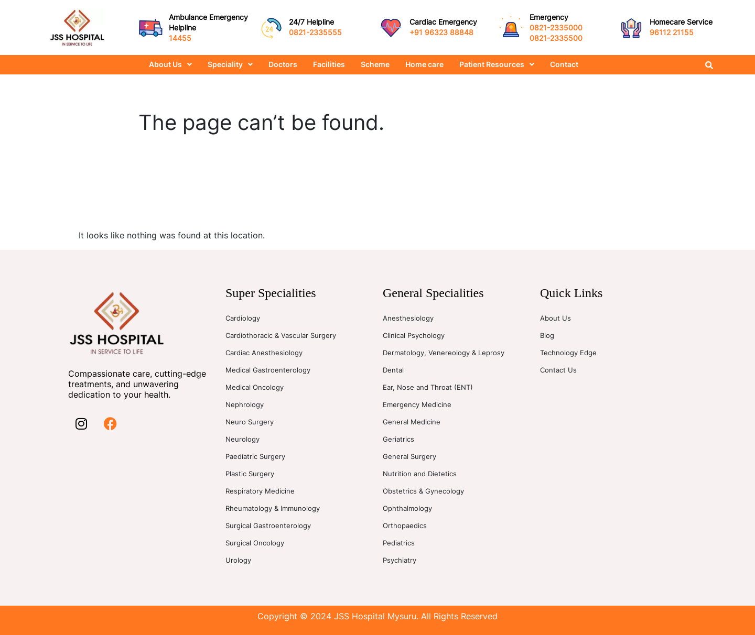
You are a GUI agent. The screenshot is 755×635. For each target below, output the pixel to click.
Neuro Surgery (249, 422)
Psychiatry (399, 560)
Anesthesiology (408, 318)
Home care (424, 64)
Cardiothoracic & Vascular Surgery (280, 335)
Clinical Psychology (414, 335)
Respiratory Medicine (260, 491)
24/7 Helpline (311, 21)
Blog (547, 335)
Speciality (230, 64)
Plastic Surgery (249, 473)
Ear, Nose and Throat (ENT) (428, 387)
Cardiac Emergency (443, 21)
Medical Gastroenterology (267, 370)
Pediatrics (399, 543)
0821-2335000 (556, 27)
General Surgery (409, 456)
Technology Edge (568, 352)
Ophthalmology (407, 508)
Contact (564, 64)
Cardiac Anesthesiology (264, 352)
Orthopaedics (405, 525)
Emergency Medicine (417, 404)
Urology (238, 560)
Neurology (242, 439)
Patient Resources (496, 64)
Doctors (282, 64)
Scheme (375, 64)
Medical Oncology (254, 387)
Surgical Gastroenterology (268, 525)
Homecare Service (681, 21)
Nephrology (244, 404)
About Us (170, 64)
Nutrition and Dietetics (420, 473)
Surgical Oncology (254, 543)
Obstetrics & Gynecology (423, 491)
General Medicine (411, 422)
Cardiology (242, 318)
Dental (393, 370)
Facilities (329, 64)
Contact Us (558, 370)
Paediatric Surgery (255, 456)
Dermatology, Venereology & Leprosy (443, 352)
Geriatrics (398, 439)
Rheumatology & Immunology (272, 508)
